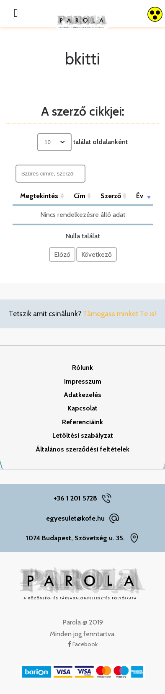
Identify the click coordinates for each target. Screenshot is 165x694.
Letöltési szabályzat (82, 435)
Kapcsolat (82, 408)
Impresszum (82, 381)
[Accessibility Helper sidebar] (155, 14)
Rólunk (82, 368)
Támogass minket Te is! (119, 314)
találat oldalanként (82, 142)
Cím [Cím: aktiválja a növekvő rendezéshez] (79, 196)
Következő (96, 254)
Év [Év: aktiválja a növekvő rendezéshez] (139, 196)
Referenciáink (82, 422)
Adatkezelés (82, 395)
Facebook (83, 644)
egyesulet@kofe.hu (75, 518)
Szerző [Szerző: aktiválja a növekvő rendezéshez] (111, 196)
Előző (62, 254)
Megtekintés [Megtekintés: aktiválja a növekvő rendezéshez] (39, 196)
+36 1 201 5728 (75, 498)
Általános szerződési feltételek (82, 449)
